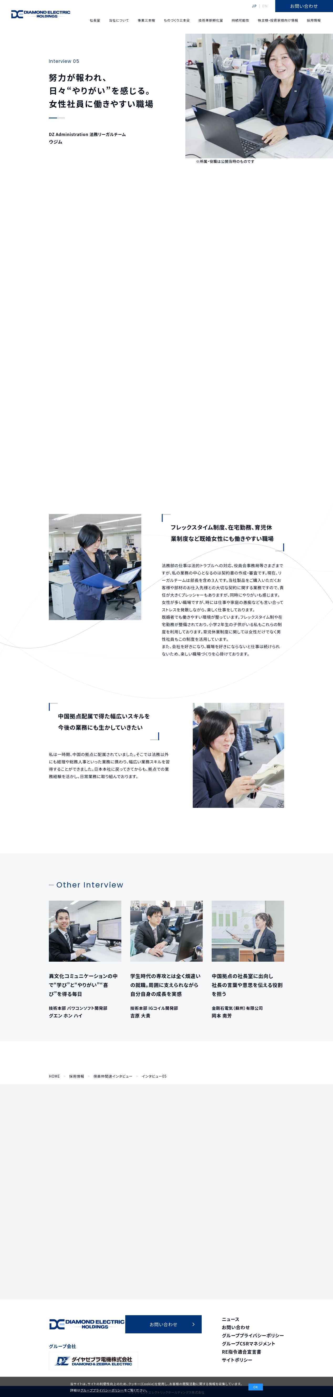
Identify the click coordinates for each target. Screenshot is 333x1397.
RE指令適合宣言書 (241, 1351)
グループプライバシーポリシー (253, 1335)
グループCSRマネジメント (248, 1343)
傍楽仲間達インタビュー (113, 1076)
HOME (54, 1076)
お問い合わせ (236, 1327)
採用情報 (76, 1076)
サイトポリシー (237, 1359)
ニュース (231, 1319)
